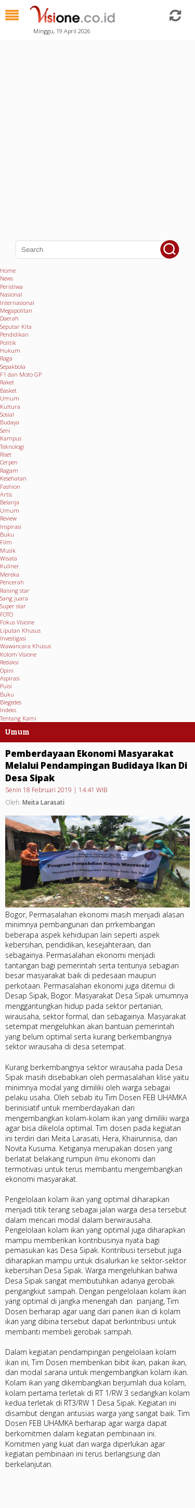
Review (8, 518)
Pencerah (12, 582)
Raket (7, 382)
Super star (13, 606)
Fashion (10, 486)
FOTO (6, 614)
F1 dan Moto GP (21, 374)
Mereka (9, 574)
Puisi (6, 686)
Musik (8, 550)
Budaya (9, 422)
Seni (5, 430)
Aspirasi (10, 678)
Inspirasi (10, 526)
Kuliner (9, 566)
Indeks (8, 710)
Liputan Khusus (20, 630)
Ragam (9, 470)
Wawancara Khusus (25, 646)
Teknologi (12, 446)
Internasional (17, 302)
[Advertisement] (97, 133)
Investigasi (13, 638)
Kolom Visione (18, 654)
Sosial (7, 414)
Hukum (10, 350)
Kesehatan (13, 478)
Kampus (10, 438)
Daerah (9, 318)
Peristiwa (11, 286)
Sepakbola (12, 366)
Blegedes (10, 702)
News (6, 278)
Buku (7, 534)
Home (8, 270)
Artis (6, 494)
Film (6, 542)
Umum (9, 398)
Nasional (11, 294)
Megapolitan (16, 310)
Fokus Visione (17, 622)
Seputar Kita (16, 326)
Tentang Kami (18, 718)
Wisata (8, 558)
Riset (5, 454)
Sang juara (14, 598)
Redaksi (9, 662)
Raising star (15, 590)
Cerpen (9, 462)
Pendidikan (14, 334)
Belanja (9, 502)
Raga (6, 358)
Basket (8, 390)
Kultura (10, 406)
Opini (7, 670)
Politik (8, 342)
